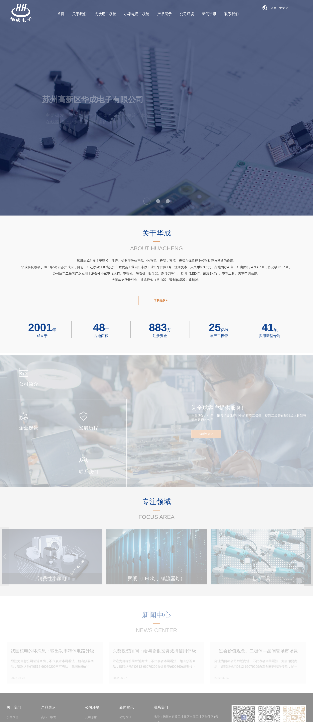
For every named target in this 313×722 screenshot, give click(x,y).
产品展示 (164, 14)
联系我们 (231, 14)
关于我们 (79, 14)
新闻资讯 (209, 14)
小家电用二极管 (136, 14)
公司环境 (187, 14)
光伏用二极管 (105, 14)
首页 (60, 14)
